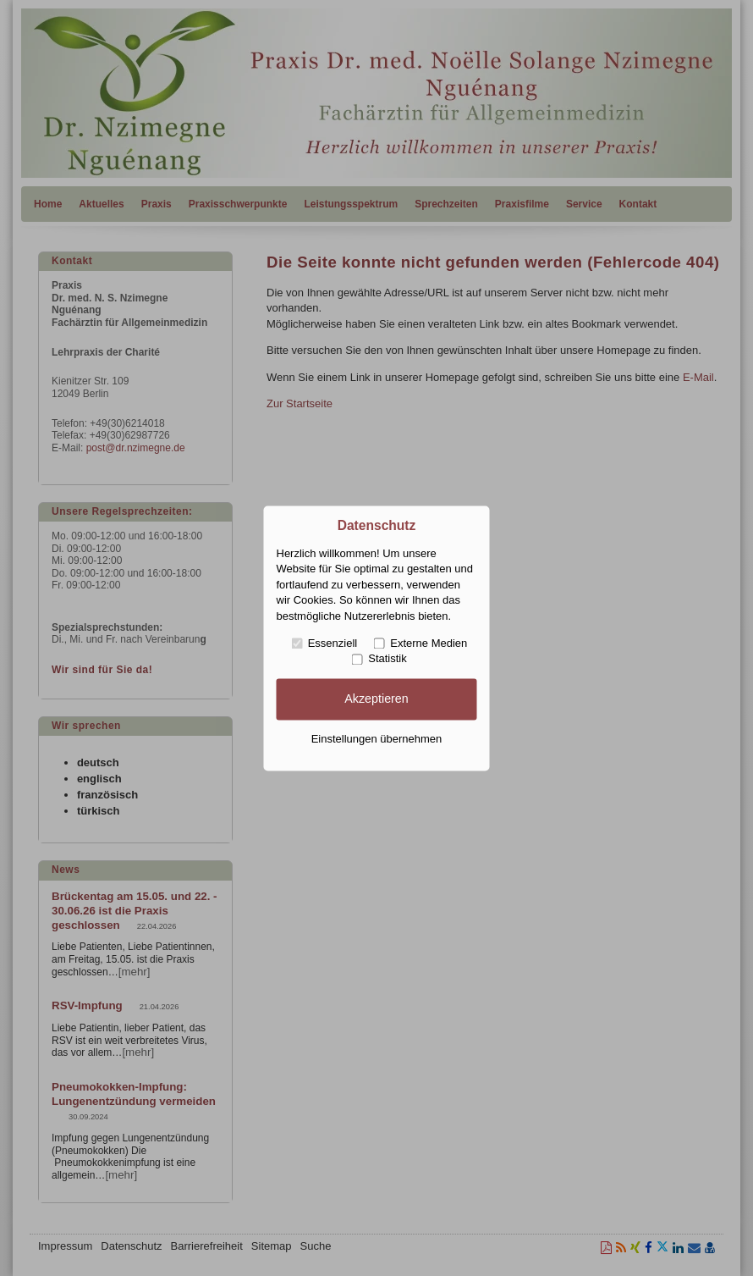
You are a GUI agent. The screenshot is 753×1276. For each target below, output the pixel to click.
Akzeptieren (376, 698)
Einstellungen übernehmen (376, 739)
